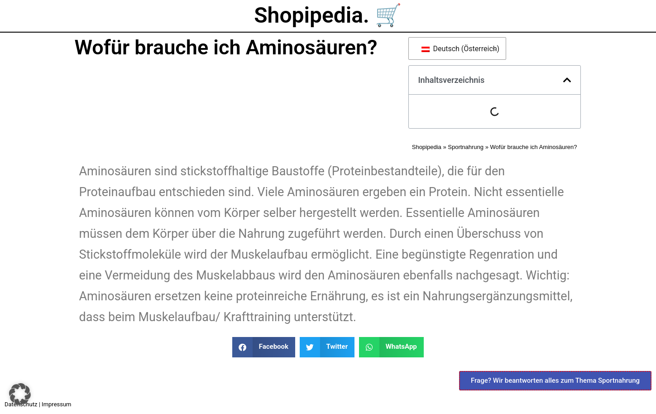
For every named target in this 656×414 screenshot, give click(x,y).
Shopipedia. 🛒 (328, 15)
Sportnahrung (466, 147)
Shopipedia (426, 147)
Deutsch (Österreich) (459, 48)
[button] (567, 80)
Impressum (56, 404)
